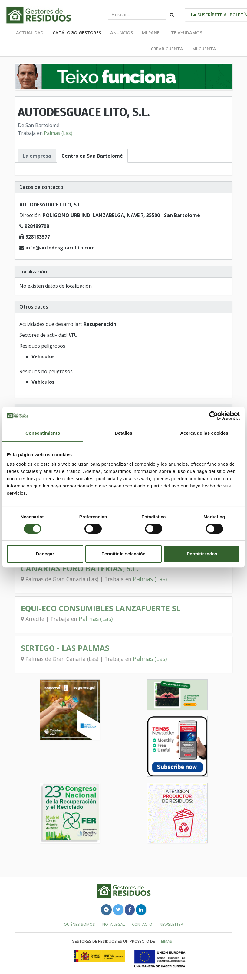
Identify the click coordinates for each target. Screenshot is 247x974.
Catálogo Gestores (77, 32)
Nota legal (113, 924)
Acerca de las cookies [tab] (204, 433)
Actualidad (30, 32)
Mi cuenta (206, 49)
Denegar (45, 553)
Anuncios (121, 32)
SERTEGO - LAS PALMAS (65, 648)
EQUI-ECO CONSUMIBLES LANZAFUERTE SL (100, 608)
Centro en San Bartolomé (92, 155)
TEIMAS (165, 941)
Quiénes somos (79, 924)
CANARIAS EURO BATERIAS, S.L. (80, 568)
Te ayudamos (186, 32)
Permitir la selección (123, 553)
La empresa (37, 155)
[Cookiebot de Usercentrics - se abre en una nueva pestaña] (213, 415)
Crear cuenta (167, 49)
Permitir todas (202, 553)
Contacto (142, 924)
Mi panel (152, 32)
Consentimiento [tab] (42, 433)
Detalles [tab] (123, 433)
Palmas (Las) (58, 133)
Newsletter (171, 924)
